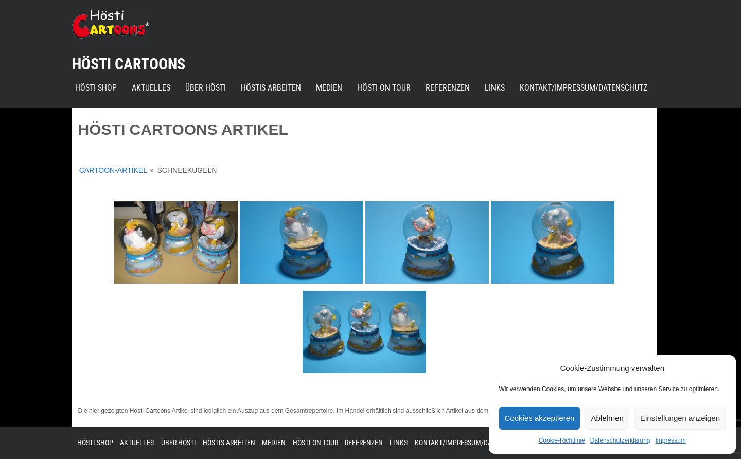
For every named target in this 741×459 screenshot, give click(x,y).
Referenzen (448, 88)
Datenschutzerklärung (620, 440)
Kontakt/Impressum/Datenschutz (583, 88)
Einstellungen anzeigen (680, 418)
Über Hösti (205, 88)
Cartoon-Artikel (113, 170)
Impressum (670, 440)
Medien (329, 88)
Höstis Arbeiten (271, 88)
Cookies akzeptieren (540, 418)
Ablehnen (607, 418)
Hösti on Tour (384, 88)
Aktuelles (151, 88)
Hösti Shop (96, 88)
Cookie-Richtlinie (562, 440)
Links (495, 88)
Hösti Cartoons (128, 64)
